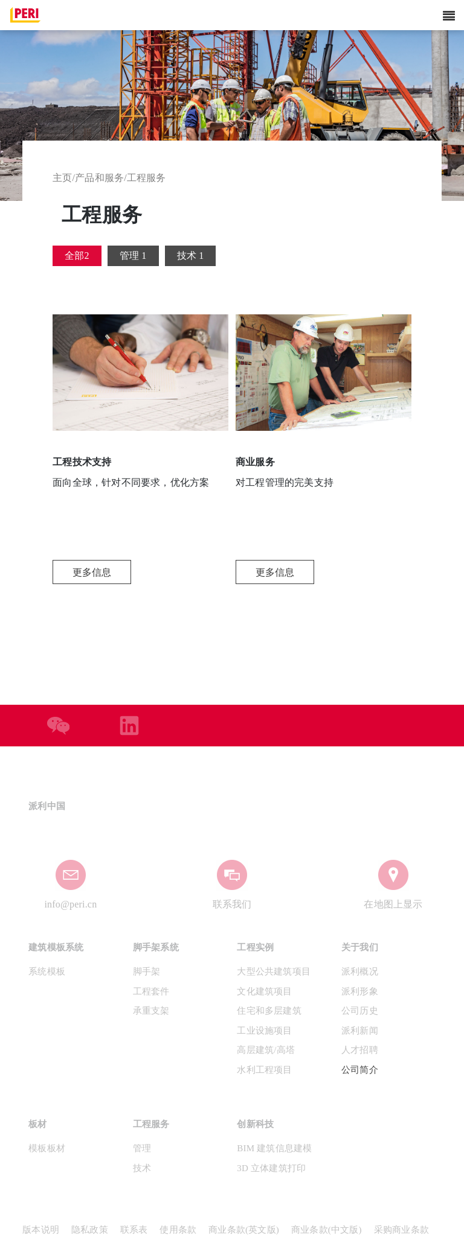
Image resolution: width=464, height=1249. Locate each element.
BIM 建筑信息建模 (274, 1148)
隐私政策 (89, 1230)
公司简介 (359, 1070)
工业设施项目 (264, 1030)
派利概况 (359, 971)
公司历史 (359, 1010)
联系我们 (232, 904)
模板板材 (46, 1148)
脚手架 (147, 971)
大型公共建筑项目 (274, 971)
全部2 (77, 255)
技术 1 (190, 255)
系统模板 (46, 971)
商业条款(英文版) (243, 1230)
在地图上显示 (393, 904)
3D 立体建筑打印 (271, 1168)
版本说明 (40, 1230)
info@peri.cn (70, 904)
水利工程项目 (264, 1070)
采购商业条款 (401, 1230)
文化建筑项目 (264, 991)
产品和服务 (99, 178)
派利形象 (359, 991)
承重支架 (151, 1010)
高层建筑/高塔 (266, 1050)
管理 (142, 1148)
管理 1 (133, 255)
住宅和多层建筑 (269, 1010)
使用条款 (178, 1230)
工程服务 (146, 178)
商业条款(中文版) (326, 1230)
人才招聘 (359, 1050)
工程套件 (151, 991)
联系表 (134, 1230)
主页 (62, 178)
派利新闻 (359, 1030)
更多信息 (92, 572)
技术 (142, 1168)
